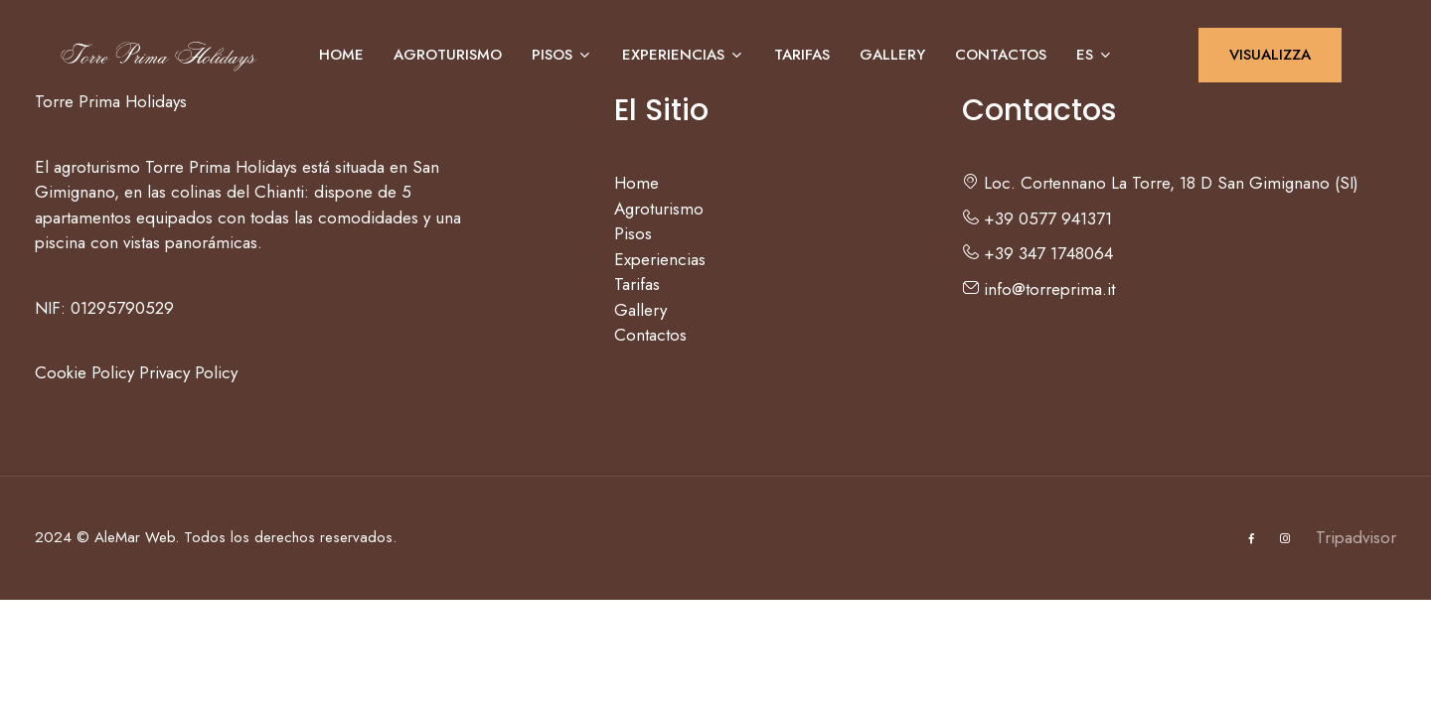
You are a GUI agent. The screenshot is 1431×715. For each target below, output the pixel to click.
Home (341, 55)
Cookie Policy (84, 372)
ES (1094, 55)
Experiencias (683, 55)
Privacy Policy (188, 372)
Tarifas (802, 55)
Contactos (1000, 55)
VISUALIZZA (1270, 55)
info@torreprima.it (1038, 289)
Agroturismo (448, 55)
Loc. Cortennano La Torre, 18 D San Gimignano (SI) (1160, 183)
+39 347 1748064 (1037, 253)
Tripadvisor (1356, 537)
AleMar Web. (136, 537)
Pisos (562, 55)
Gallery (892, 55)
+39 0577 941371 (1037, 218)
